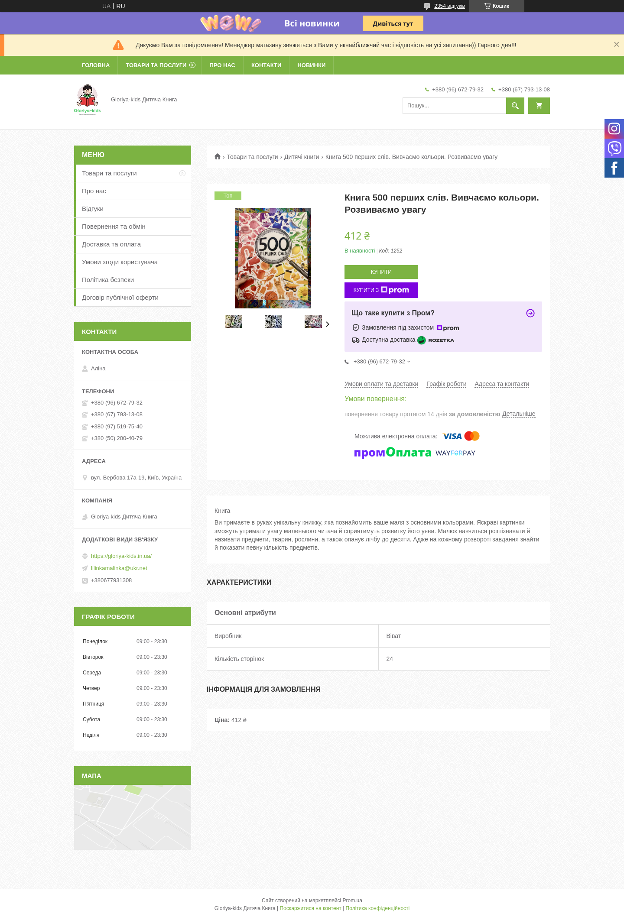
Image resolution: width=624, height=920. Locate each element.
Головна (96, 65)
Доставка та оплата (111, 244)
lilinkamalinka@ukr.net (119, 568)
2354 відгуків (449, 6)
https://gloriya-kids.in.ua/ (121, 556)
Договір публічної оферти (120, 297)
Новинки (311, 65)
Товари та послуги (156, 65)
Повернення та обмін (114, 226)
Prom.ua (352, 900)
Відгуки (93, 208)
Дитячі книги (301, 156)
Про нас (222, 65)
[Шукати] (515, 105)
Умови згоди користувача (120, 262)
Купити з (382, 290)
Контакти (266, 65)
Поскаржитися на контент (310, 908)
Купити (381, 272)
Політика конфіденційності (378, 908)
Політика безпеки (108, 279)
